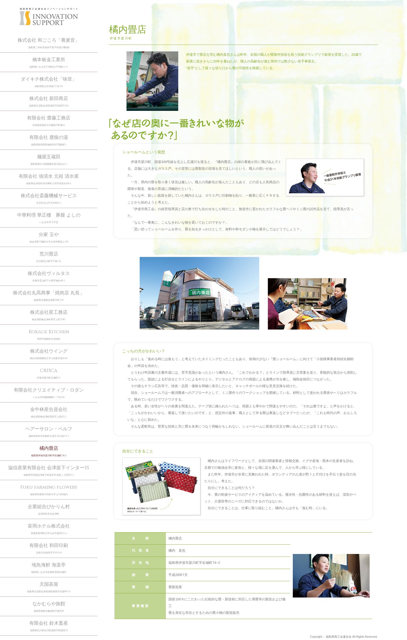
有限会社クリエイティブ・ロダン (48, 393)
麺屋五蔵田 (48, 160)
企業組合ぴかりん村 (48, 509)
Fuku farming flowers (48, 490)
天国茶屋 (48, 587)
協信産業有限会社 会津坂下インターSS (48, 471)
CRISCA (48, 373)
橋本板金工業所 (48, 62)
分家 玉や (48, 237)
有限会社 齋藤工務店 (48, 121)
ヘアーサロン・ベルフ (48, 432)
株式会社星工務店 (48, 315)
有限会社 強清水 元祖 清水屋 (48, 179)
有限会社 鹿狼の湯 (48, 140)
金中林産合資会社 (48, 412)
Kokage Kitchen (48, 335)
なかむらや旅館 (48, 607)
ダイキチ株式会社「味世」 (48, 82)
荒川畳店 (48, 257)
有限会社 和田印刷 (48, 548)
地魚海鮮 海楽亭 (48, 568)
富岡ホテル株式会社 (48, 529)
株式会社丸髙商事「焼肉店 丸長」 (48, 296)
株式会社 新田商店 (48, 101)
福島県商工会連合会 (338, 636)
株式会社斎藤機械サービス (48, 199)
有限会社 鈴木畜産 (48, 626)
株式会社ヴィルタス (48, 276)
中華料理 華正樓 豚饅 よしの (48, 218)
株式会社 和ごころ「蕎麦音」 (48, 43)
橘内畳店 (48, 451)
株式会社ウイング (48, 354)
